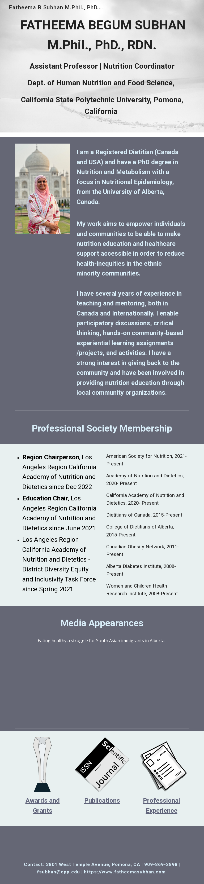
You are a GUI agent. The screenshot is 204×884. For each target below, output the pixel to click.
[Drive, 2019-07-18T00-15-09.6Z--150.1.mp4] (102, 684)
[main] (102, 66)
